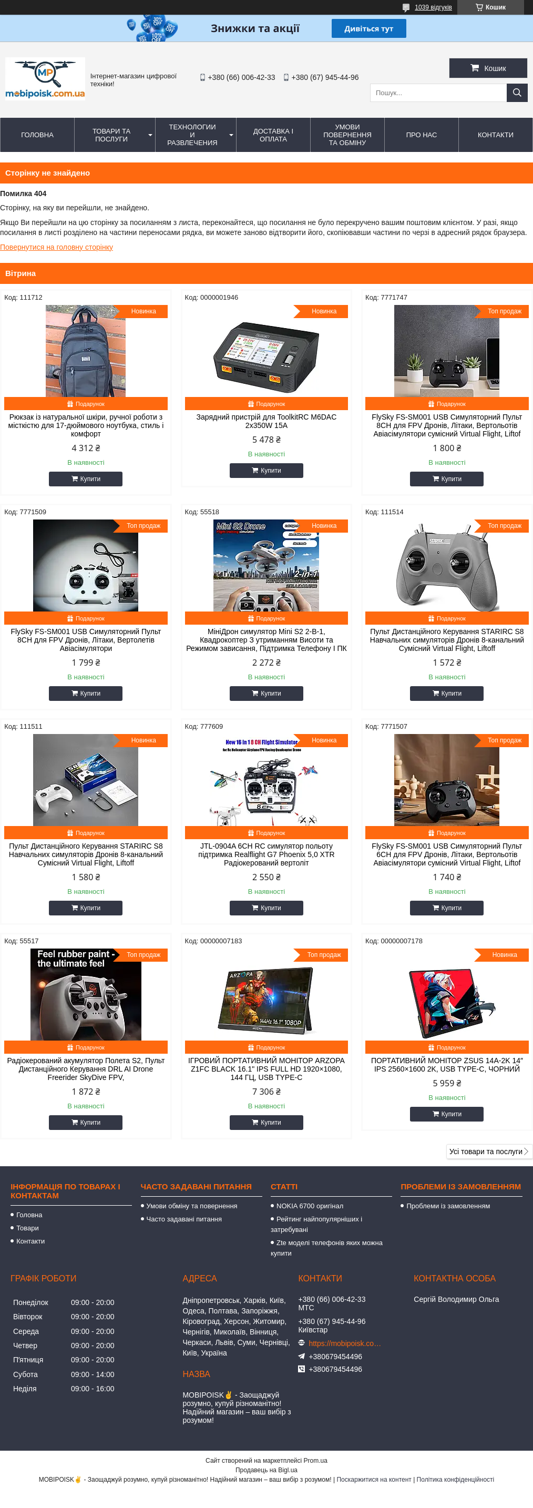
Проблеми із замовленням (448, 1206)
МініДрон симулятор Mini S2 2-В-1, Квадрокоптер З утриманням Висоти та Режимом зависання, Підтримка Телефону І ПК (266, 640)
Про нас (421, 135)
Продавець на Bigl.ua (266, 1470)
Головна (37, 135)
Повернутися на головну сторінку (56, 247)
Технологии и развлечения (192, 135)
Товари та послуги (111, 135)
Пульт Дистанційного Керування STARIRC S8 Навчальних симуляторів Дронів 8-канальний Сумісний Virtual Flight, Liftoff (447, 640)
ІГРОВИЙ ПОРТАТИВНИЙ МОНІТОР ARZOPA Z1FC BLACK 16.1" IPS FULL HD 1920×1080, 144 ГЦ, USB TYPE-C (266, 1069)
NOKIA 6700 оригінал (309, 1206)
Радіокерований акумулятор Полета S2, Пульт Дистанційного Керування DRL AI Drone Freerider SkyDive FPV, (86, 1069)
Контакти (496, 135)
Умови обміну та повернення (192, 1206)
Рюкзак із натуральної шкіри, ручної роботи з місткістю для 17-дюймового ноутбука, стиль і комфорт (86, 425)
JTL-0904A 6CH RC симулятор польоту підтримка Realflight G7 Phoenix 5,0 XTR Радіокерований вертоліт (266, 854)
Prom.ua (315, 1460)
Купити (90, 479)
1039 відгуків (433, 7)
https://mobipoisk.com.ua (345, 1343)
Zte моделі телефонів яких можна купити (327, 1248)
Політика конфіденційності (456, 1479)
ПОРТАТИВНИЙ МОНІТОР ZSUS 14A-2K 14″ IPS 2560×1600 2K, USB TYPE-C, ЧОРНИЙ (447, 1064)
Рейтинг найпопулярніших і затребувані (316, 1224)
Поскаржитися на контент (373, 1479)
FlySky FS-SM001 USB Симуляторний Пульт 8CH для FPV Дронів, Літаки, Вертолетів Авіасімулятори (86, 640)
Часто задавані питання (184, 1219)
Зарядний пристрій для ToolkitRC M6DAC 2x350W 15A (267, 421)
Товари (27, 1228)
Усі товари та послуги (485, 1151)
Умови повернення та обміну (347, 135)
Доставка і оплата (273, 135)
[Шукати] (517, 93)
